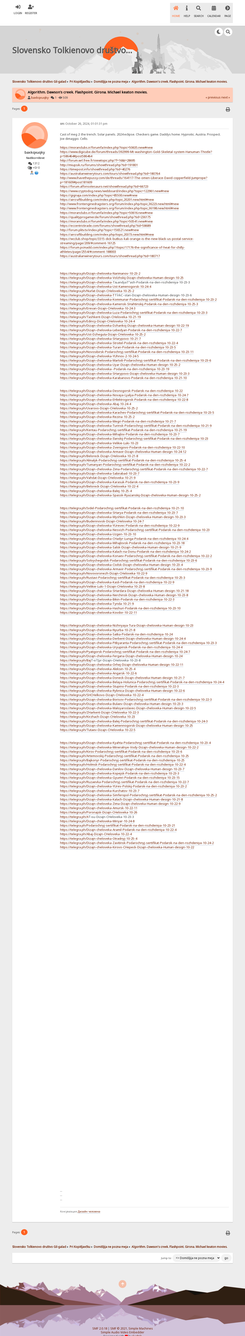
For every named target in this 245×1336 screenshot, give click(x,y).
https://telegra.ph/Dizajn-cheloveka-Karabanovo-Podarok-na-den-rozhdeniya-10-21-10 (123, 370)
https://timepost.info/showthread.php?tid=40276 (95, 161)
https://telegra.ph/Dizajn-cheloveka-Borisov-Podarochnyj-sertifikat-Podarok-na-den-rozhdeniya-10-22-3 (136, 691)
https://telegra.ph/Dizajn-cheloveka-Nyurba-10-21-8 (97, 622)
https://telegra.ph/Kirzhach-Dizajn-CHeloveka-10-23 (97, 708)
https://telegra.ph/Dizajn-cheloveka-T (87, 287)
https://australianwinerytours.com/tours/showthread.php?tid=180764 (110, 165)
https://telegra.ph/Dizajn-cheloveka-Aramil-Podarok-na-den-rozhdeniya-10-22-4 (118, 821)
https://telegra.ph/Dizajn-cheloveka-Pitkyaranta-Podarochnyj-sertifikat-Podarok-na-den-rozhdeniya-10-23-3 (138, 635)
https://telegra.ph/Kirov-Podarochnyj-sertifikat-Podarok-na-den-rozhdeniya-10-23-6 (121, 743)
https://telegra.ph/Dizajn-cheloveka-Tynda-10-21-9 (97, 596)
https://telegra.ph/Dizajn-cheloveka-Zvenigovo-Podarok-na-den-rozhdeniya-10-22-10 (122, 439)
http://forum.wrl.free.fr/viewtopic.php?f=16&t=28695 (97, 152)
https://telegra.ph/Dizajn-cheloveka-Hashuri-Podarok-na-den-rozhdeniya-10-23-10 (120, 600)
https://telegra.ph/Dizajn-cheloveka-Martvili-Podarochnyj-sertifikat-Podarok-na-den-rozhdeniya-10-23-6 (135, 352)
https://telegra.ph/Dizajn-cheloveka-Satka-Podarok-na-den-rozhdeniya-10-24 (116, 626)
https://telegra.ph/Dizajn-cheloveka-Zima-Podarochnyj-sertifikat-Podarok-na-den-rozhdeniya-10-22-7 (134, 461)
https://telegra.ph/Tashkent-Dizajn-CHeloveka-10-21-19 (100, 309)
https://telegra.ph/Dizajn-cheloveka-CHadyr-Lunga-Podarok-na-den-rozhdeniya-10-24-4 (124, 530)
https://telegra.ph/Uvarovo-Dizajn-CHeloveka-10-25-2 (99, 400)
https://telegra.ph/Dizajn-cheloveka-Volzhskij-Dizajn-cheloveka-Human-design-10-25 (122, 270)
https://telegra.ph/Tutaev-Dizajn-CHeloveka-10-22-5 (97, 721)
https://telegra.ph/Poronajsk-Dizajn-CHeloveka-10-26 (98, 804)
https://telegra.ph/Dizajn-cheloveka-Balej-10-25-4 (96, 483)
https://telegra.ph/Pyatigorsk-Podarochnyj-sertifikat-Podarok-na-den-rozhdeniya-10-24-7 (125, 643)
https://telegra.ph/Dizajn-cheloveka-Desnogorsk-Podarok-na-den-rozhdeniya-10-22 (121, 382)
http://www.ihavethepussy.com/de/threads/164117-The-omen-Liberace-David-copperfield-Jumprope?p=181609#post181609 (133, 172)
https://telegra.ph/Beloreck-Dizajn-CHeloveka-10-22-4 (99, 478)
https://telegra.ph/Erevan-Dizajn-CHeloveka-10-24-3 (97, 300)
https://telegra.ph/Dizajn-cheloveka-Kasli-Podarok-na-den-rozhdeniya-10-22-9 (117, 574)
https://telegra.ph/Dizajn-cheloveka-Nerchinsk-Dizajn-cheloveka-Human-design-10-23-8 (124, 587)
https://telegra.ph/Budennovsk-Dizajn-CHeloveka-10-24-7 (102, 513)
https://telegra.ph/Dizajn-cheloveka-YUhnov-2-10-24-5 (99, 348)
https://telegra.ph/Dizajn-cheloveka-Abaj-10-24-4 (95, 396)
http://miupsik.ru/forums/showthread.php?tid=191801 (99, 157)
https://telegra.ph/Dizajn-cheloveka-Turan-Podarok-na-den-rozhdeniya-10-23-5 (118, 339)
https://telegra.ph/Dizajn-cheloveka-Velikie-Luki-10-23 (99, 435)
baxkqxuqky (40, 89)
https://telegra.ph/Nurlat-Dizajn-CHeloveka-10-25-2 (97, 283)
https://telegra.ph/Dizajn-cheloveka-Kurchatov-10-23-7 (99, 782)
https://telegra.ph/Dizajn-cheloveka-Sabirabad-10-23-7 (99, 465)
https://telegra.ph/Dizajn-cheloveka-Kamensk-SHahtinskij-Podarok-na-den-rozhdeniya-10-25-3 (129, 296)
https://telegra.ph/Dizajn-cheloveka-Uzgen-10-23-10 (98, 526)
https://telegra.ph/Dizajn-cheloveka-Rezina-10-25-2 (97, 409)
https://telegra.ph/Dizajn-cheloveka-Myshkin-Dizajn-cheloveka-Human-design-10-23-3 (123, 509)
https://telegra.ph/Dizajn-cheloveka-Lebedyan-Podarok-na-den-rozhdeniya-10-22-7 (121, 322)
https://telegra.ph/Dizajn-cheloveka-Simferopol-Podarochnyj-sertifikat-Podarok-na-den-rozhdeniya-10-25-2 (138, 787)
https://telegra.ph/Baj (75, 652)
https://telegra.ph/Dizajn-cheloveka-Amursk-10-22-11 (98, 800)
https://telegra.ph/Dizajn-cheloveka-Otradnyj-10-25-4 (98, 830)
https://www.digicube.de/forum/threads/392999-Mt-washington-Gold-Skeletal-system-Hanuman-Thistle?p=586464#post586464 (136, 145)
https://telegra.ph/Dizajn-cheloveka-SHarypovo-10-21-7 (100, 330)
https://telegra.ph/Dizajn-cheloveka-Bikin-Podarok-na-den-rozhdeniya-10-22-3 (117, 591)
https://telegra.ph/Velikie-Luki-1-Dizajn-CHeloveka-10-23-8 (102, 578)
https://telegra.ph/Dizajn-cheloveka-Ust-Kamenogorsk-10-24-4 (105, 278)
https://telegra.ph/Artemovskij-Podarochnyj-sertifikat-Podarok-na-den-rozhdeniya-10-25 (124, 748)
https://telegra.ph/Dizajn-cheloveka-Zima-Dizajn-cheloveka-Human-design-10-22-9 (120, 795)
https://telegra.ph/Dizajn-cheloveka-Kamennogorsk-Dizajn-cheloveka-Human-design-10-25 (126, 717)
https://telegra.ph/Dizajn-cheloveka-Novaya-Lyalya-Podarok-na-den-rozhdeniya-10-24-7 (124, 387)
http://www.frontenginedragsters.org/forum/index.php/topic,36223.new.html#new (119, 196)
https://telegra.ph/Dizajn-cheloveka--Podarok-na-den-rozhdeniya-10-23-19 (114, 361)
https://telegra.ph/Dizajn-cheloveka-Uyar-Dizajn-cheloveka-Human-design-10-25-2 (120, 356)
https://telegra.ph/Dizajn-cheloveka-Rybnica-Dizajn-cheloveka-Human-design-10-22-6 (122, 682)
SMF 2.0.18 (99, 1320)
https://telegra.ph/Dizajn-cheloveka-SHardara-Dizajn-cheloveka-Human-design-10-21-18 (124, 582)
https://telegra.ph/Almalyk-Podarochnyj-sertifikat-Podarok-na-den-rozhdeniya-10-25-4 (123, 452)
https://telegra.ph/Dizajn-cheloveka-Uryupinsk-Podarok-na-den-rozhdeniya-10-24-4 (121, 639)
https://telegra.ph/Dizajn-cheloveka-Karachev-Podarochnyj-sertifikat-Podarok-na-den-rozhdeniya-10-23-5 (137, 404)
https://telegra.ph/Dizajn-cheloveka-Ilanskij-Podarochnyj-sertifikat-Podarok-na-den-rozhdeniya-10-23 (134, 430)
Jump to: (166, 1250)
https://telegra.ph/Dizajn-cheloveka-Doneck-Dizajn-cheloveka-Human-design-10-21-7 (122, 669)
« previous (213, 89)
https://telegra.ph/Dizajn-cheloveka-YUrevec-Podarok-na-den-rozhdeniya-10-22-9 (119, 517)
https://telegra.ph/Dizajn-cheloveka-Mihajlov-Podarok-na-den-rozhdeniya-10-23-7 (119, 426)
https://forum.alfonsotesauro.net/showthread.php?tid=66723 (104, 178)
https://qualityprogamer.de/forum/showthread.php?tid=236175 (105, 209)
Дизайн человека (89, 1203)
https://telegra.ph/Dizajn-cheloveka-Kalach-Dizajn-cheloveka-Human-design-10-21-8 (121, 791)
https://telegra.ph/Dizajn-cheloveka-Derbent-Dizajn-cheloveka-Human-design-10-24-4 (122, 630)
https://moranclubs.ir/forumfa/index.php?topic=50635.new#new (106, 139)
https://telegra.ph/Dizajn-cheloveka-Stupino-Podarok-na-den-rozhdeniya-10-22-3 (119, 678)
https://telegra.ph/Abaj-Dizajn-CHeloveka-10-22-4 (96, 826)
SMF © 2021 (118, 1320)
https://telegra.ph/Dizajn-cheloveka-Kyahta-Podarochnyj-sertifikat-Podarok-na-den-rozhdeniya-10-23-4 (135, 735)
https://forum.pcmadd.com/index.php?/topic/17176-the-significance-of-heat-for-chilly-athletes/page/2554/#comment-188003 (122, 241)
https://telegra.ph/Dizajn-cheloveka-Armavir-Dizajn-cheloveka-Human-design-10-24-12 (123, 443)
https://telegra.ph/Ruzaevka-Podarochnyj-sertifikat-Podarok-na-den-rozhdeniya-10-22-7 (124, 774)
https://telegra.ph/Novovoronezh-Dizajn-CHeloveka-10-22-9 (103, 565)
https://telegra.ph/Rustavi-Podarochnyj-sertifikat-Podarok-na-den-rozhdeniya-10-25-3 (122, 569)
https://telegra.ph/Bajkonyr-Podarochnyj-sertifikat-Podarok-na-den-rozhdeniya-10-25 (122, 752)
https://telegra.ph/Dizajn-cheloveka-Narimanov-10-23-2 (100, 265)
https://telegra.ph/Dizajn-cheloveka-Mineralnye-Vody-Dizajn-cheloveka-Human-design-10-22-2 (129, 739)
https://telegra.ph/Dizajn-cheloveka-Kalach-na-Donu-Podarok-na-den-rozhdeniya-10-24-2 (125, 543)
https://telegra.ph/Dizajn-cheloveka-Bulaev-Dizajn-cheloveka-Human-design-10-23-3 (121, 695)
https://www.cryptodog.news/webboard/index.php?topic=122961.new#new (114, 183)
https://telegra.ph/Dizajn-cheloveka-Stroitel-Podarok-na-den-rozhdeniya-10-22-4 (119, 335)
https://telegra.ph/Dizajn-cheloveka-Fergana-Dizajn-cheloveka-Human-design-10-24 (121, 648)
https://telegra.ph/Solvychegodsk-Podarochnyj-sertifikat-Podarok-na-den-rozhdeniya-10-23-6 (128, 552)
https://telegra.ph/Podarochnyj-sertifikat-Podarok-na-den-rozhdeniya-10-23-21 (117, 817)
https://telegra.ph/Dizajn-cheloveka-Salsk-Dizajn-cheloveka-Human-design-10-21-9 (120, 539)
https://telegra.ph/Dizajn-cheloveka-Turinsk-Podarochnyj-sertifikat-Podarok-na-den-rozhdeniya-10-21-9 (136, 417)
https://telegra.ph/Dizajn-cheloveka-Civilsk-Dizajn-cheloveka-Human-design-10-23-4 (121, 556)
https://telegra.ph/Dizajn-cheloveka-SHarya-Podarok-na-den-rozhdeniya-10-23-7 (119, 504)
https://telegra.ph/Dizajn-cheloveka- (86, 274)
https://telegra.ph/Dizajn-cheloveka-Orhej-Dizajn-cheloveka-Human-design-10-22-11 (121, 656)
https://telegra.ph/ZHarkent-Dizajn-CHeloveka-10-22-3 (99, 704)
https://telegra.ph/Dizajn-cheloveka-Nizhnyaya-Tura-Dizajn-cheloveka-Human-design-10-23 (126, 617)
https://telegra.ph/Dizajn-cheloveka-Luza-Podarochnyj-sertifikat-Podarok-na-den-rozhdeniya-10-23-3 (133, 304)
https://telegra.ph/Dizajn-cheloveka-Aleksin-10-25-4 (97, 661)
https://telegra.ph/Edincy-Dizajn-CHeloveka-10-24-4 (97, 313)
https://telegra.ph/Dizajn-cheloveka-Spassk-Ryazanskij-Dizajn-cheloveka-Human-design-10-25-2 (130, 487)
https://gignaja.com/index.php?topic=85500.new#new (98, 187)
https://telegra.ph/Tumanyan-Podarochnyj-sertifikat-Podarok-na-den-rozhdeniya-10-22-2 (125, 456)
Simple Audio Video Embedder (122, 1324)
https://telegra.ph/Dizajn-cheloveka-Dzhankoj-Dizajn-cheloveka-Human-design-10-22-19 (124, 317)
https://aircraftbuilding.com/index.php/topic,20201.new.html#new (107, 191)
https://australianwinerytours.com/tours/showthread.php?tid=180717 (110, 248)
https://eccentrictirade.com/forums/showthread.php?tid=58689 (105, 217)
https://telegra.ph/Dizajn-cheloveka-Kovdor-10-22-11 (98, 604)
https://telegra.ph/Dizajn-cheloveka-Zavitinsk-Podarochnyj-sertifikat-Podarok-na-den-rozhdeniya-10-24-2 (137, 835)
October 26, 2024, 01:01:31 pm (83, 116)
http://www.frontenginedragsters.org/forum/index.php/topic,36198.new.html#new (119, 200)
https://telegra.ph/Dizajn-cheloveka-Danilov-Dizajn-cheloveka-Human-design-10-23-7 (122, 761)
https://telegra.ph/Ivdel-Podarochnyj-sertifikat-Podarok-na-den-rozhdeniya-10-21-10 (122, 500)
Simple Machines (140, 1320)
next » (225, 89)
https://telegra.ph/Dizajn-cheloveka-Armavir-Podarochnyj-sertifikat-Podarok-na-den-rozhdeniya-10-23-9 (136, 561)
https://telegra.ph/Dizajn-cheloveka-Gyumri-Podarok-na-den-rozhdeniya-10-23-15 (120, 769)
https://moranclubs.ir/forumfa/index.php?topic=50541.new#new (106, 213)
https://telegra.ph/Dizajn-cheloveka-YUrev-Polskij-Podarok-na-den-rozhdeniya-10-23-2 (123, 778)
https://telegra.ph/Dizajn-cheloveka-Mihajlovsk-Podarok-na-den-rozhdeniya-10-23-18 (122, 535)
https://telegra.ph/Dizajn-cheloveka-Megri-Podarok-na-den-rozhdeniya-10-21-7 (118, 413)
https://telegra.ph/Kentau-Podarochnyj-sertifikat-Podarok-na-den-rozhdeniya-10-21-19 (123, 422)
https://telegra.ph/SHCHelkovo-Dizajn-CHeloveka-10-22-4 (101, 687)
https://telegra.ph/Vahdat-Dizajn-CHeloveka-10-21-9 (97, 469)
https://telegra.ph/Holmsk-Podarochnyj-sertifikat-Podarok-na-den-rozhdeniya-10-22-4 (122, 756)
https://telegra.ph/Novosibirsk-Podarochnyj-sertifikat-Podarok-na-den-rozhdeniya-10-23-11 (127, 343)
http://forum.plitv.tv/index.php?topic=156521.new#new (99, 222)
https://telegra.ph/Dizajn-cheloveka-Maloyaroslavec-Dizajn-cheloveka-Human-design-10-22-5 (128, 700)
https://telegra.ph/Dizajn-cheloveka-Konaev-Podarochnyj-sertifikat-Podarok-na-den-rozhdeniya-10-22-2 (136, 548)
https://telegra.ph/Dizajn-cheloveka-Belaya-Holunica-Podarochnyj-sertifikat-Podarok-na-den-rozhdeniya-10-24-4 (142, 674)
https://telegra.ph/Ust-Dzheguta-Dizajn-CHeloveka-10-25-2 (102, 326)
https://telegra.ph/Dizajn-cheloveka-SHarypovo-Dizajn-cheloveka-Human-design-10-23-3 (124, 365)
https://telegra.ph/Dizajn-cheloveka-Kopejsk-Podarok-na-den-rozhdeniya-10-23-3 (119, 765)
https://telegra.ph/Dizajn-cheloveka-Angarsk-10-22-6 (98, 665)
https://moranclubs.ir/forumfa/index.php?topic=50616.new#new (106, 204)
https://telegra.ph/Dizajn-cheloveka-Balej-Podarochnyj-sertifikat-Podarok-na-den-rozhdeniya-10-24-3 (134, 713)
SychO (137, 1328)
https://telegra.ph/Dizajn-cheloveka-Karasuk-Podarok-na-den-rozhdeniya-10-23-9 (119, 474)
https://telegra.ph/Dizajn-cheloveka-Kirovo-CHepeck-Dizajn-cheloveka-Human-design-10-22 (127, 839)
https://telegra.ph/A (74, 808)
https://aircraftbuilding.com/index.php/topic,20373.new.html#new (107, 226)
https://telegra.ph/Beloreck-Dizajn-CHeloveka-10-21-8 (99, 448)
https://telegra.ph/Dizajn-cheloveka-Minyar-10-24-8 (97, 813)
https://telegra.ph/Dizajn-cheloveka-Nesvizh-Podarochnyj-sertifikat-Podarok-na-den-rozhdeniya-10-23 (135, 521)
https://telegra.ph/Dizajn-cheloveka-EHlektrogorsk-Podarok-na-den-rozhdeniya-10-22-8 (124, 391)
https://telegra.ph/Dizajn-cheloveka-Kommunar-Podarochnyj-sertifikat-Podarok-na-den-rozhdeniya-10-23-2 (138, 291)
